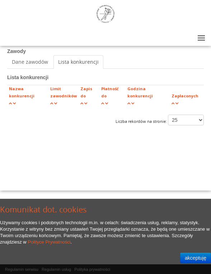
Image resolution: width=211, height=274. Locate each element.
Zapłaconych (185, 95)
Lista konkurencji (78, 61)
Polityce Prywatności (49, 242)
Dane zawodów (30, 61)
